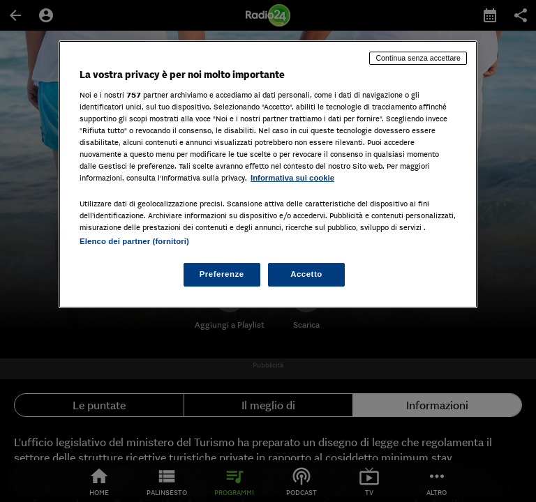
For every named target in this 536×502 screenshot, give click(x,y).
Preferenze (222, 274)
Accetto (306, 274)
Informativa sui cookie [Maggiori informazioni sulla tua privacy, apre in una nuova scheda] (292, 178)
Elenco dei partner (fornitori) (134, 241)
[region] (268, 174)
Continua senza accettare (418, 58)
